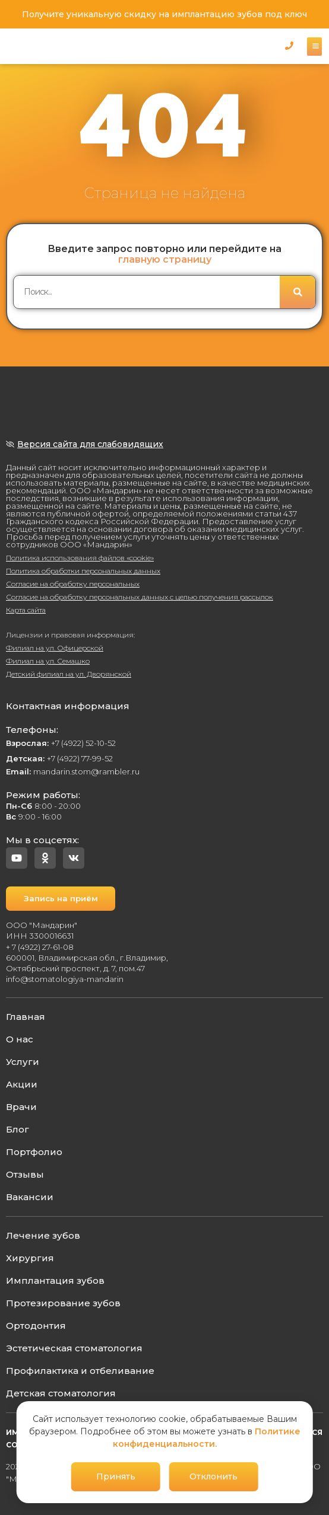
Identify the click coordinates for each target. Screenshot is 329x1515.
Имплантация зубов (55, 1280)
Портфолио (34, 1151)
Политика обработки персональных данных (83, 570)
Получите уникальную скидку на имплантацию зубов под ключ (164, 14)
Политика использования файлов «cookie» (80, 557)
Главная (25, 1016)
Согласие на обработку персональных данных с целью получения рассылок (139, 596)
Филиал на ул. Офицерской (54, 647)
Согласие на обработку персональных (73, 583)
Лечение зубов (43, 1235)
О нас (19, 1039)
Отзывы (25, 1174)
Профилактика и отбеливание (80, 1370)
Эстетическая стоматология (74, 1348)
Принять (115, 1476)
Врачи (21, 1106)
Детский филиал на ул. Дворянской (68, 673)
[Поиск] (297, 292)
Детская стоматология (61, 1393)
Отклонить (213, 1476)
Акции (21, 1084)
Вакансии (29, 1197)
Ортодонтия (36, 1325)
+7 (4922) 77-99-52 (59, 758)
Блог (17, 1129)
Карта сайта (26, 609)
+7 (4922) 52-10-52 (61, 743)
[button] (289, 45)
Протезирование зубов (63, 1303)
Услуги (22, 1061)
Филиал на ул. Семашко (48, 660)
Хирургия (30, 1258)
